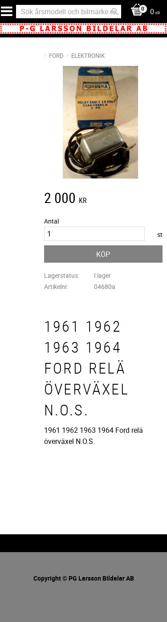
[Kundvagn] (143, 12)
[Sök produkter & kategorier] (69, 11)
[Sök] (115, 11)
